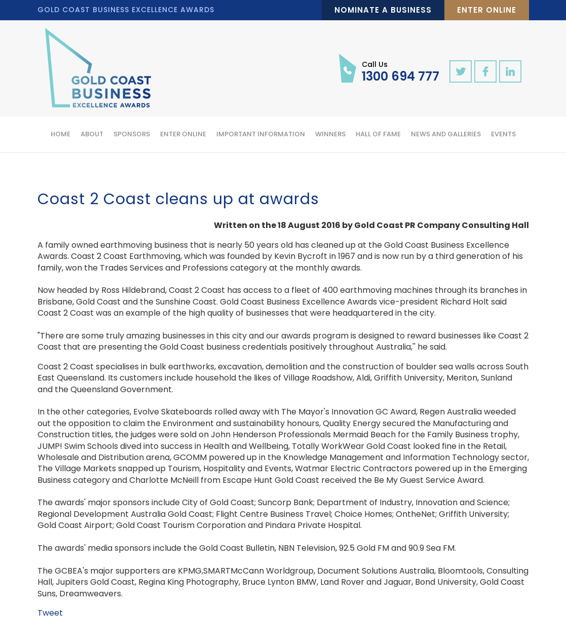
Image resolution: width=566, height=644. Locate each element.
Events (503, 134)
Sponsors (132, 134)
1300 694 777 (400, 71)
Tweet (50, 613)
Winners (330, 134)
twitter (460, 71)
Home (60, 134)
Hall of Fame (378, 134)
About (92, 134)
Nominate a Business (383, 10)
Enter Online (486, 10)
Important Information (260, 134)
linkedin (510, 71)
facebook (485, 71)
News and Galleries (446, 134)
